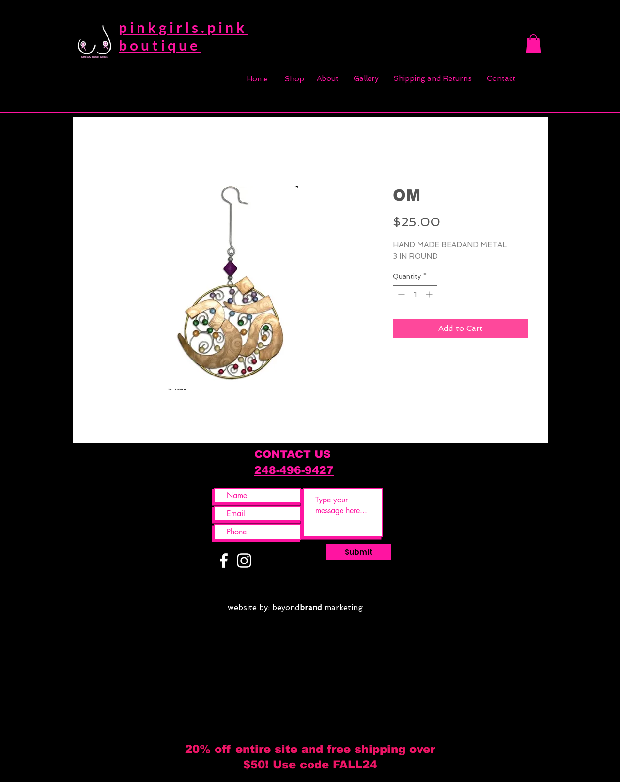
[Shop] (294, 79)
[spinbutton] (415, 294)
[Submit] (358, 552)
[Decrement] (400, 294)
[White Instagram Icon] (244, 560)
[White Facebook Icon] (223, 560)
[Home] (257, 79)
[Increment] (430, 294)
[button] (533, 43)
